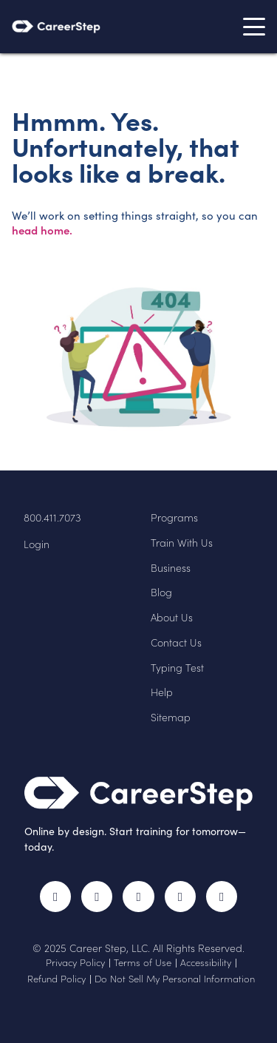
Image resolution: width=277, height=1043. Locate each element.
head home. (42, 229)
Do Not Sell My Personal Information (175, 979)
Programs (174, 517)
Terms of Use (142, 962)
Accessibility (205, 962)
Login (36, 544)
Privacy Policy (75, 962)
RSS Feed (224, 902)
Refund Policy (56, 979)
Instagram (138, 896)
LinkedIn (180, 896)
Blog (161, 592)
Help (162, 692)
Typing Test (177, 668)
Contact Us (176, 642)
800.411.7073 (52, 517)
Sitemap (171, 717)
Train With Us (182, 543)
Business (171, 568)
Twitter (96, 896)
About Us (172, 617)
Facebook (55, 896)
